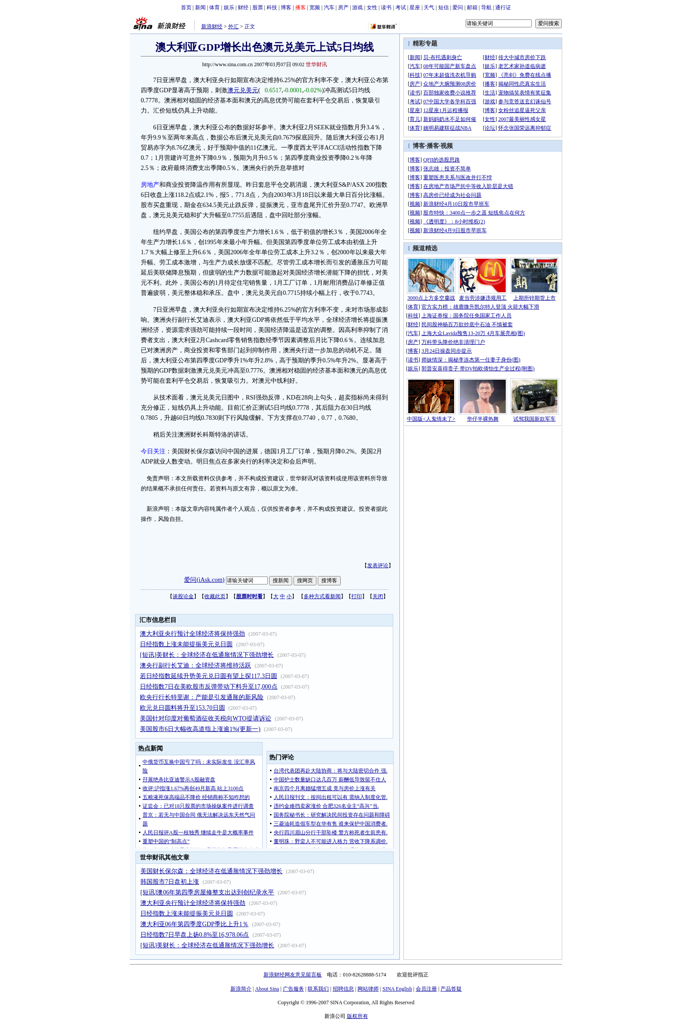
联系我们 (318, 989)
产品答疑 (451, 989)
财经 (243, 7)
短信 (443, 7)
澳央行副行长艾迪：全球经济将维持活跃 (195, 665)
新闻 (200, 7)
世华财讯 (316, 64)
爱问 (457, 7)
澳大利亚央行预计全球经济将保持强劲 (192, 633)
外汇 (233, 26)
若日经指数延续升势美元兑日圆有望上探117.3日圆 (208, 676)
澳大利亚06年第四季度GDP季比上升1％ (194, 924)
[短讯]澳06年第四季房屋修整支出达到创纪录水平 (207, 892)
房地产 (150, 184)
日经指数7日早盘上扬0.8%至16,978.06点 (194, 934)
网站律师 (368, 989)
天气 (429, 7)
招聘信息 (343, 989)
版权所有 (357, 1016)
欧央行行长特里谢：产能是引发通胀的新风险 (201, 697)
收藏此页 (215, 596)
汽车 (329, 7)
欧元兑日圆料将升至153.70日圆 (182, 708)
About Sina (267, 989)
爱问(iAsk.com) (204, 580)
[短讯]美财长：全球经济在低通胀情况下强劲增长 (207, 655)
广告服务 (293, 989)
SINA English (397, 989)
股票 (257, 7)
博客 (286, 7)
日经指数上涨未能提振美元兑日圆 (186, 644)
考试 (400, 7)
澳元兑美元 (242, 90)
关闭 (377, 596)
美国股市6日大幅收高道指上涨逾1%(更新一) (200, 729)
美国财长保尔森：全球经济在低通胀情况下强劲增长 (211, 871)
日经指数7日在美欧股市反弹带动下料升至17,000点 (209, 686)
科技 (272, 7)
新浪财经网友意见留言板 (292, 975)
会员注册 (426, 989)
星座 (415, 7)
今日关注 (153, 451)
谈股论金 (183, 596)
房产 (343, 7)
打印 (356, 596)
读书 (386, 7)
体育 (214, 7)
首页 (186, 7)
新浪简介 (241, 989)
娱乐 (229, 7)
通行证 (503, 7)
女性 (372, 7)
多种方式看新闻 (322, 596)
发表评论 (377, 565)
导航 (486, 7)
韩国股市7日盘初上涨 (169, 881)
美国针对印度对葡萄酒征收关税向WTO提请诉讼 (205, 718)
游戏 (357, 7)
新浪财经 (211, 26)
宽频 (314, 7)
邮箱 (472, 7)
